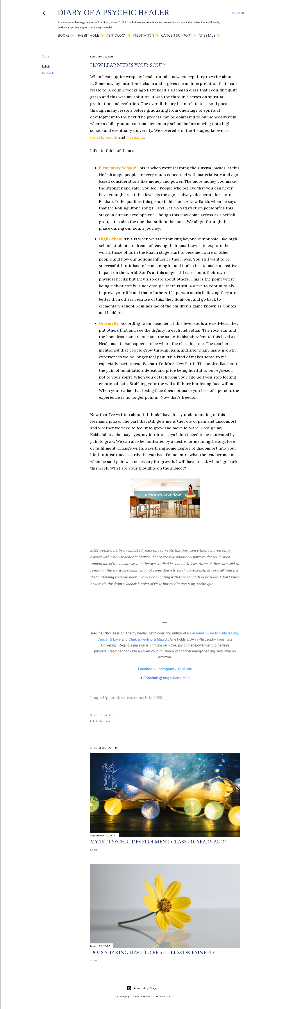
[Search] (238, 13)
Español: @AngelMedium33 (166, 678)
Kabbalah (48, 73)
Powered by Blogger (143, 988)
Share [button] (45, 56)
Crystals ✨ (209, 36)
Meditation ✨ (146, 36)
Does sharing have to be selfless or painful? (152, 952)
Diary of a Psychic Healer (113, 12)
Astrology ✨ (118, 36)
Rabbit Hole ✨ (90, 36)
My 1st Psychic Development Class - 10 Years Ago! (158, 841)
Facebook (146, 669)
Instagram (165, 669)
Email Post (107, 715)
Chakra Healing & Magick (148, 639)
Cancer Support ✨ (179, 36)
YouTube (184, 669)
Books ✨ (66, 36)
